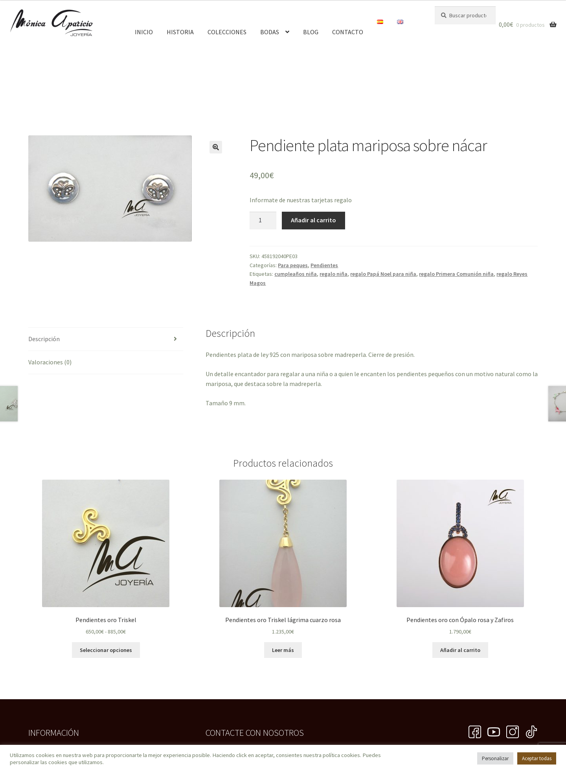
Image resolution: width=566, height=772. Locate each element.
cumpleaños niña (295, 273)
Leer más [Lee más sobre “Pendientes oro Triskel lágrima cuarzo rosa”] (283, 650)
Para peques (293, 265)
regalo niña (333, 273)
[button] (215, 147)
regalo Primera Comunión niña (456, 273)
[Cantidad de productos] (263, 221)
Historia (180, 32)
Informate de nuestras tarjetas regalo (301, 200)
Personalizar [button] (495, 758)
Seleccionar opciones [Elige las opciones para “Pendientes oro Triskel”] (106, 650)
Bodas (269, 32)
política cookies (341, 755)
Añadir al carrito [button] (460, 650)
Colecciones (227, 32)
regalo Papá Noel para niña (383, 273)
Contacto (347, 32)
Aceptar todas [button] (536, 758)
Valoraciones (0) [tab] (50, 362)
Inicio (144, 32)
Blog (310, 32)
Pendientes (324, 265)
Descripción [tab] (44, 339)
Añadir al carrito (313, 220)
